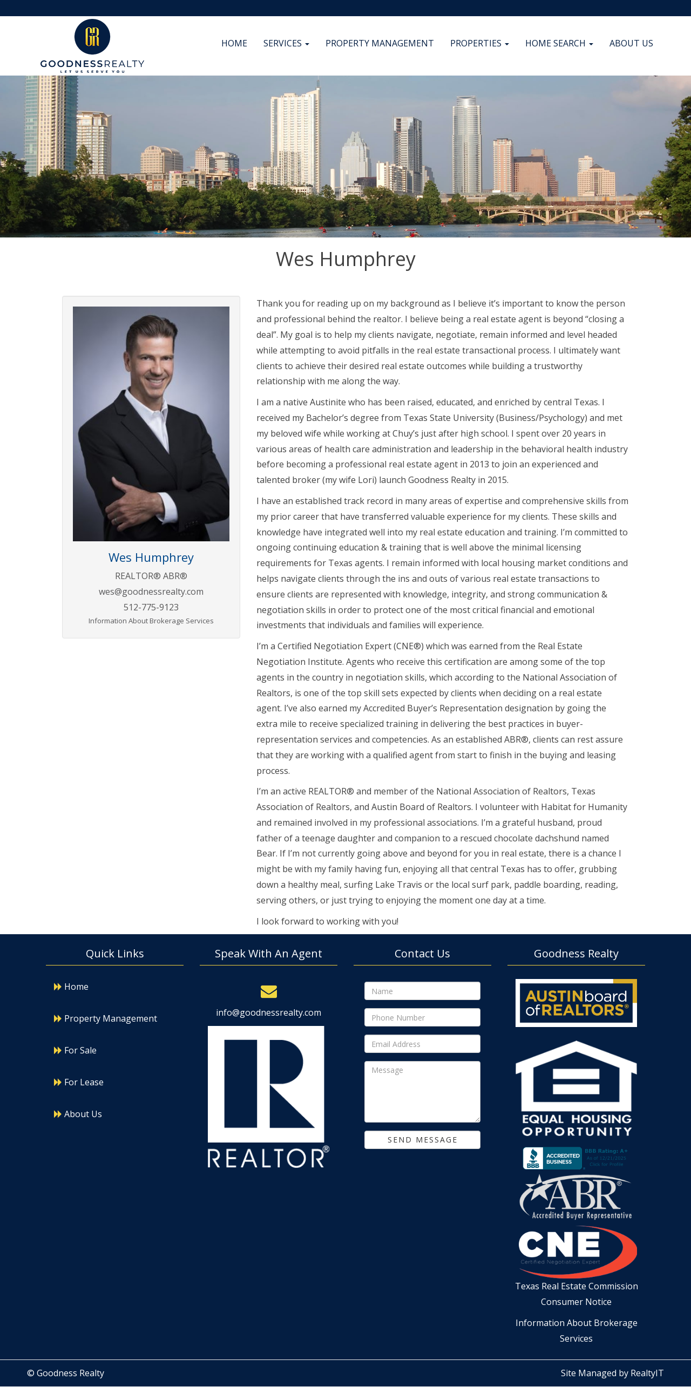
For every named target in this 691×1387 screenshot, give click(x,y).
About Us (631, 43)
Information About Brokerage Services (151, 620)
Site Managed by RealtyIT (612, 1373)
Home (234, 43)
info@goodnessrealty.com (268, 1012)
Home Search (559, 43)
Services (286, 43)
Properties (479, 43)
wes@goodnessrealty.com (151, 591)
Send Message (423, 1139)
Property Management (380, 43)
